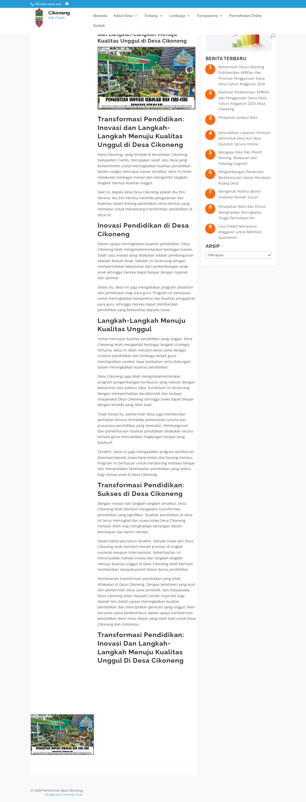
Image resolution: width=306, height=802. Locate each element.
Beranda (100, 16)
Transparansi (207, 16)
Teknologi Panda (73, 794)
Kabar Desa (123, 16)
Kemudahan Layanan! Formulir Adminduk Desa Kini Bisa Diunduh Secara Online (244, 138)
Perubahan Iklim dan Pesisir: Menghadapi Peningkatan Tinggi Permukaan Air (242, 212)
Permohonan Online (245, 16)
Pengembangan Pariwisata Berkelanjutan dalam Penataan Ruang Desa (244, 177)
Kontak (99, 26)
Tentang (151, 16)
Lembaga (177, 16)
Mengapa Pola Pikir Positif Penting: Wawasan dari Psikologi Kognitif (240, 158)
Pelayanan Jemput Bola (237, 117)
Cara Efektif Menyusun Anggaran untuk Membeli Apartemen (240, 232)
